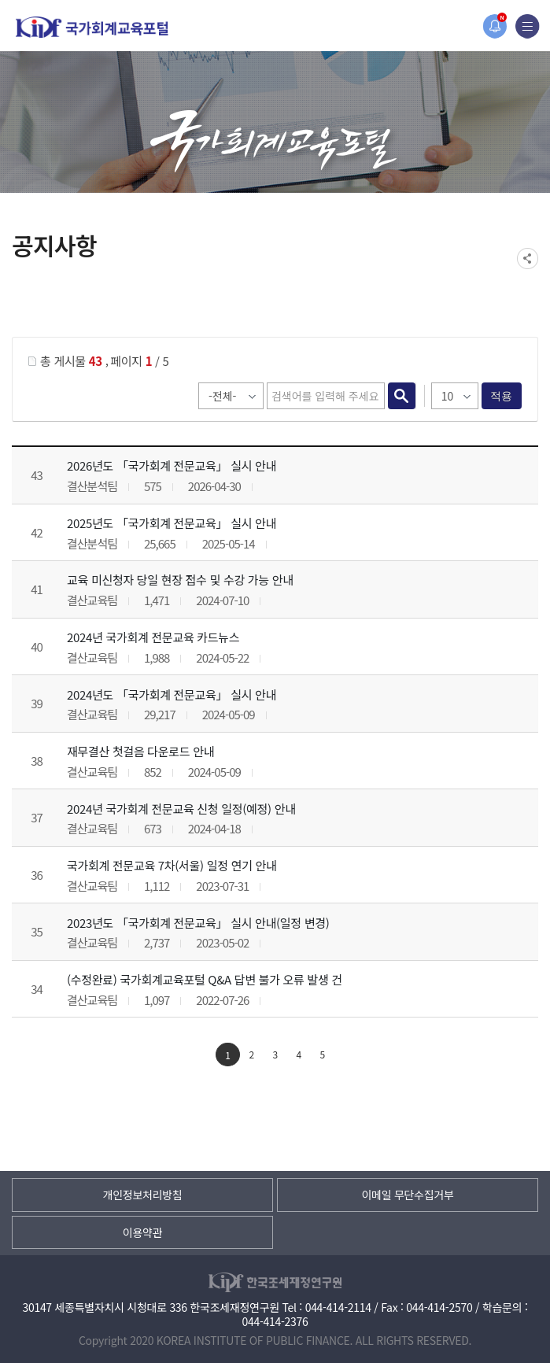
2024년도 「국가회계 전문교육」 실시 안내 (171, 694)
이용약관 (142, 1232)
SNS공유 (527, 258)
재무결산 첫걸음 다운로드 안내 (140, 751)
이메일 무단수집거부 (407, 1194)
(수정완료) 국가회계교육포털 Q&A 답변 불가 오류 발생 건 (204, 979)
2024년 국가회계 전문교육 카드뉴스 (153, 637)
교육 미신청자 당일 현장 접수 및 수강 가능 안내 (180, 579)
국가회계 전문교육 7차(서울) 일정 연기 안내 (172, 865)
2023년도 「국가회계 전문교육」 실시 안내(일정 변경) (198, 922)
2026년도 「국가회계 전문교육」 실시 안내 (171, 465)
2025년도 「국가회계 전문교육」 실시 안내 (171, 523)
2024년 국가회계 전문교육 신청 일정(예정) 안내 (181, 808)
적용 (501, 396)
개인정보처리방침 (143, 1194)
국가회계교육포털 (92, 27)
